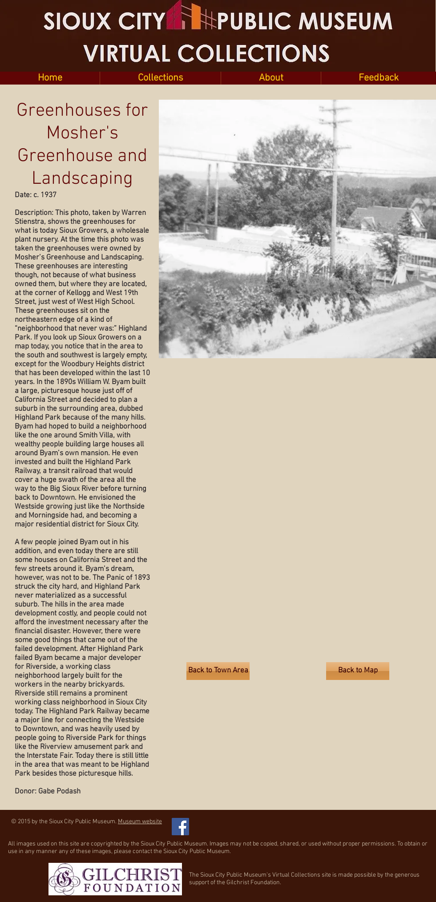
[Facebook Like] (240, 821)
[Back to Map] (357, 671)
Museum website (140, 821)
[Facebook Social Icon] (180, 826)
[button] (160, 78)
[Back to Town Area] (218, 671)
